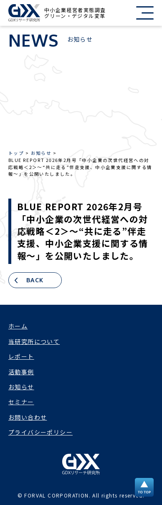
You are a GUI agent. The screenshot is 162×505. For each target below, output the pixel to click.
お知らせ (21, 387)
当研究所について (34, 341)
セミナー (21, 402)
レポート (21, 356)
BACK (35, 280)
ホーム (18, 326)
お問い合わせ (27, 417)
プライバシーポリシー (40, 432)
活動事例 (21, 372)
